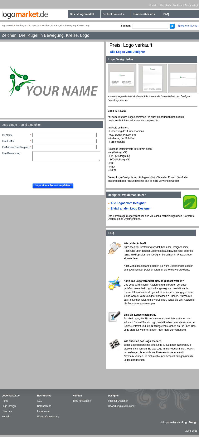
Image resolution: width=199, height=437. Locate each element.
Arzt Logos (20, 25)
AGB (39, 400)
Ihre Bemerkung (11, 153)
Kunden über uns (143, 14)
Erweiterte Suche (187, 25)
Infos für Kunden (82, 400)
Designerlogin (192, 5)
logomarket (7, 25)
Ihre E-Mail (8, 141)
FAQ (166, 14)
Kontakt (153, 5)
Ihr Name (7, 135)
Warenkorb (165, 5)
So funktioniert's (113, 14)
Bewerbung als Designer (121, 406)
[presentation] (62, 171)
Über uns (7, 411)
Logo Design (9, 406)
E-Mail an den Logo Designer (131, 208)
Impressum (43, 411)
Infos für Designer (118, 400)
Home (5, 400)
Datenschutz (44, 406)
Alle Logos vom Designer (127, 51)
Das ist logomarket (82, 14)
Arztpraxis (34, 25)
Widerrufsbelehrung (48, 416)
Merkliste (178, 5)
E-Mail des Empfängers (15, 147)
